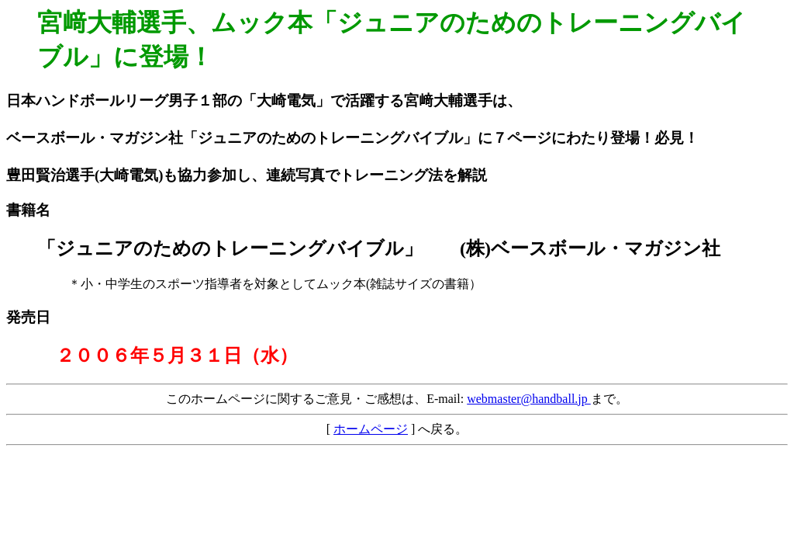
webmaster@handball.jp (529, 398)
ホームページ (370, 429)
